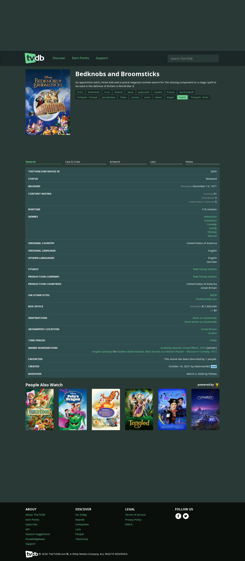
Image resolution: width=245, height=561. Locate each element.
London (212, 333)
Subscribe (31, 524)
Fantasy (212, 232)
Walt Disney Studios (205, 269)
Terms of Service (135, 514)
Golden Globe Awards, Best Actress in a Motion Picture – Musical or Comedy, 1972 (167, 351)
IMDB (213, 295)
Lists (78, 529)
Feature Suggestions (38, 534)
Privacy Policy (133, 519)
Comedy (212, 224)
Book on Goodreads (205, 318)
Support (102, 58)
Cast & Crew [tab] (72, 161)
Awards (79, 519)
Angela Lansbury (102, 351)
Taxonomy (81, 539)
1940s (213, 340)
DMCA (129, 524)
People (79, 534)
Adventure (210, 216)
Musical (212, 235)
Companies (82, 524)
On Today (81, 514)
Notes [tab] (189, 161)
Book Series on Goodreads (201, 321)
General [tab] (30, 161)
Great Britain (209, 329)
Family (213, 228)
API (28, 529)
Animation (210, 220)
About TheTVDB (35, 514)
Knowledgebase (35, 539)
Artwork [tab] (115, 161)
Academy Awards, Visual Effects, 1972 (183, 347)
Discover (59, 58)
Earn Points (80, 58)
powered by (208, 385)
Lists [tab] (153, 161)
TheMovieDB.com (206, 299)
